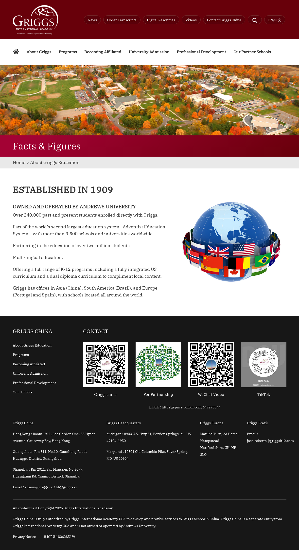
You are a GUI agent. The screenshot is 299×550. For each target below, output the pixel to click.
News (92, 20)
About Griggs (39, 51)
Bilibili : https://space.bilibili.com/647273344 (184, 407)
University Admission (149, 51)
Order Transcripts (122, 20)
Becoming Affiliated (102, 51)
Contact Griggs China (224, 20)
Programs (68, 51)
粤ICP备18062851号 (59, 536)
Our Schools (22, 392)
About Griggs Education (32, 345)
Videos (191, 20)
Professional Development (201, 51)
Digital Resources (161, 20)
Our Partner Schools (252, 51)
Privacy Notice (24, 536)
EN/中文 (274, 20)
